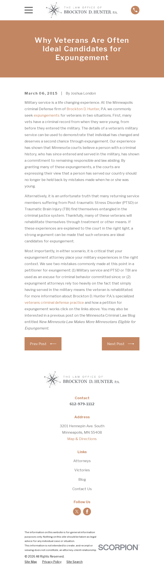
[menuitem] (31, 562)
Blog (82, 479)
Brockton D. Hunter (83, 109)
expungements (47, 115)
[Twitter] (77, 511)
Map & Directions (82, 439)
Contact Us (82, 489)
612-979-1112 (82, 404)
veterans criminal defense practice (54, 302)
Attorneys (82, 461)
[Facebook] (87, 511)
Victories (82, 470)
